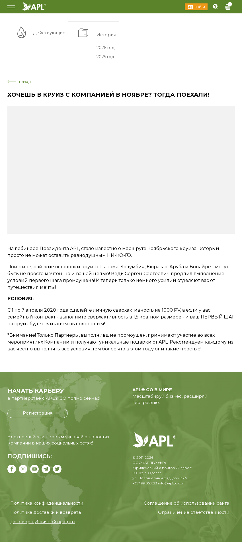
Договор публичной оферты (42, 521)
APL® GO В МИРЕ (152, 389)
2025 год (105, 56)
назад (19, 81)
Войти (199, 7)
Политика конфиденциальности (46, 503)
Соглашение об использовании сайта (186, 503)
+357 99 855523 (144, 483)
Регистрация (37, 413)
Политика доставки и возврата (45, 512)
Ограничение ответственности (193, 512)
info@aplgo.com (172, 483)
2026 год (105, 47)
